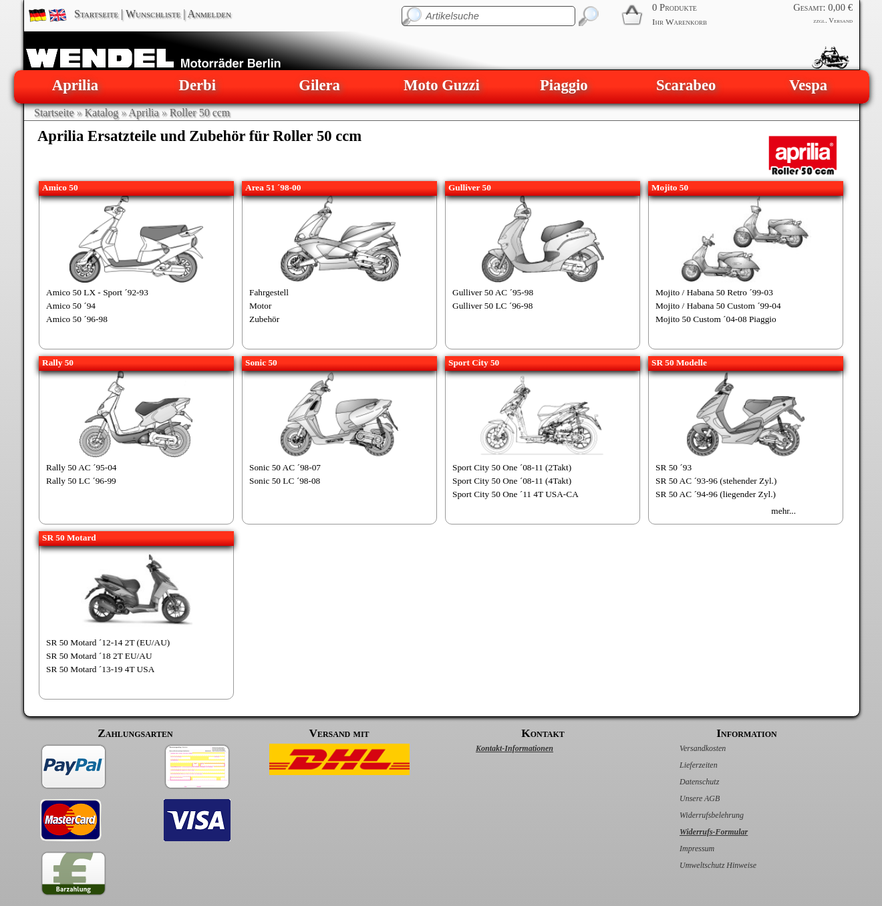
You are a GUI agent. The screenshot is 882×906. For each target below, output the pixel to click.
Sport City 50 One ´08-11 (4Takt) (511, 481)
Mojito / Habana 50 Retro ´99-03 (714, 292)
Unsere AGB (685, 798)
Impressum (682, 848)
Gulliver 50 (469, 187)
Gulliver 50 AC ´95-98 (492, 292)
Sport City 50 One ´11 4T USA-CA (515, 494)
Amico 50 (60, 187)
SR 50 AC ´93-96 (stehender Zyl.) (715, 481)
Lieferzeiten (684, 765)
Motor (260, 306)
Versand (841, 20)
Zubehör (264, 319)
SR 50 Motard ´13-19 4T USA (100, 669)
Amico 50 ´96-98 (77, 319)
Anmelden (209, 13)
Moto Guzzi (442, 85)
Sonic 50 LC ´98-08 (284, 481)
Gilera (319, 85)
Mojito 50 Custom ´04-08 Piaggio (715, 319)
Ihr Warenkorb (679, 22)
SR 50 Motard (69, 538)
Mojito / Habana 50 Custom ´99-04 (718, 306)
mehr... (783, 511)
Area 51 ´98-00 (273, 187)
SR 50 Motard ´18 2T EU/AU (99, 656)
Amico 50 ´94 (71, 306)
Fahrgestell (269, 292)
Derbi (197, 85)
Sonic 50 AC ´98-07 (285, 467)
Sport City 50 (473, 362)
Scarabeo (686, 85)
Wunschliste (153, 13)
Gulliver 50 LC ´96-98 (492, 306)
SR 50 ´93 (673, 467)
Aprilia (75, 85)
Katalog (102, 112)
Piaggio (564, 85)
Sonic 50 (261, 362)
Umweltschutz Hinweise (703, 865)
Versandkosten (688, 748)
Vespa (808, 85)
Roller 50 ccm (200, 112)
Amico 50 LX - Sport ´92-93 (97, 292)
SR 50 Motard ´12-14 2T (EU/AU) (108, 642)
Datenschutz (685, 781)
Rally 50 (58, 362)
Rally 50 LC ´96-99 (81, 481)
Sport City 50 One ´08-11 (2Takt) (511, 467)
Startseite (96, 13)
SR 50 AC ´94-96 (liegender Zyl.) (715, 494)
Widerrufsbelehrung (697, 815)
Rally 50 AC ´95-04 (81, 467)
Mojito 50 (669, 187)
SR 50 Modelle (679, 362)
